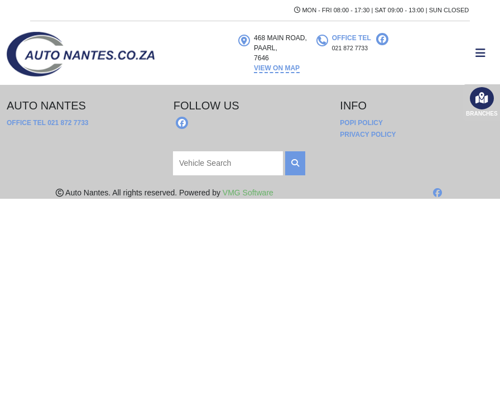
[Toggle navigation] (480, 53)
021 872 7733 (67, 123)
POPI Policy (361, 123)
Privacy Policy (368, 134)
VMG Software (248, 192)
